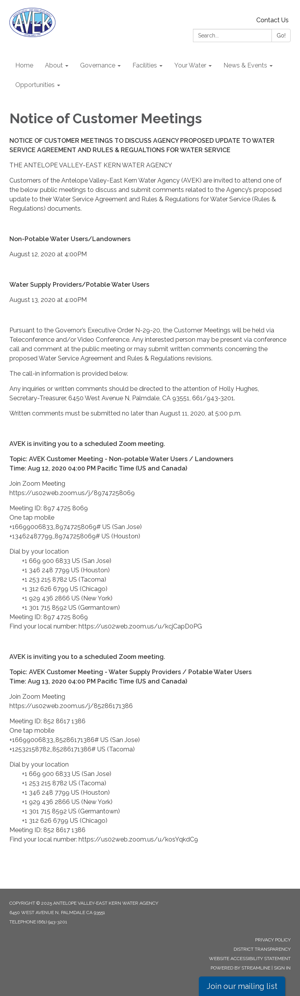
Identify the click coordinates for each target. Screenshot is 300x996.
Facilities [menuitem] (144, 65)
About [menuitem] (54, 65)
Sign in (282, 968)
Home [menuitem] (24, 65)
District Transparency (262, 949)
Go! (281, 35)
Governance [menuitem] (97, 65)
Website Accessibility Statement (250, 958)
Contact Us (272, 20)
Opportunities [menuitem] (35, 85)
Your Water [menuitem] (190, 65)
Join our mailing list (242, 986)
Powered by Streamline (240, 968)
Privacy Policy (273, 940)
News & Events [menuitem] (245, 65)
